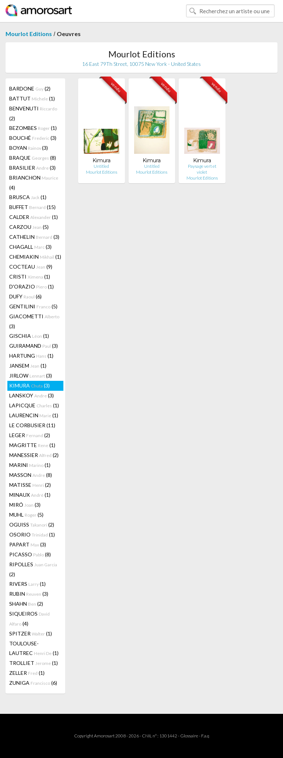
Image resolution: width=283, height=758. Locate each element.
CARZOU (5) (29, 227)
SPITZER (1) (30, 633)
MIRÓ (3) (25, 505)
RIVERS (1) (27, 584)
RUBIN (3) (28, 594)
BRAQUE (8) (32, 158)
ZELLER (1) (27, 673)
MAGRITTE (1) (32, 445)
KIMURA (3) (29, 385)
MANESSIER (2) (34, 455)
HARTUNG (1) (31, 356)
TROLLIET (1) (33, 663)
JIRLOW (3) (30, 375)
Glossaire (189, 735)
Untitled (101, 166)
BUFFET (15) (32, 207)
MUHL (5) (26, 514)
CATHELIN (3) (34, 237)
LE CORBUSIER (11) (32, 425)
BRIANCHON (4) (33, 182)
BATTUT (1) (32, 98)
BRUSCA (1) (27, 197)
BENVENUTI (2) (33, 113)
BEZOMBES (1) (33, 128)
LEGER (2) (29, 435)
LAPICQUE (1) (34, 405)
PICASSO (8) (30, 554)
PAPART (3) (27, 544)
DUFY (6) (25, 296)
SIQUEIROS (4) (29, 618)
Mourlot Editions (29, 33)
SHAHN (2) (26, 604)
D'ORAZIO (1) (31, 286)
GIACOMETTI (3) (34, 321)
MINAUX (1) (29, 495)
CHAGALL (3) (30, 247)
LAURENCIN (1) (33, 415)
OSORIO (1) (32, 534)
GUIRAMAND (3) (33, 346)
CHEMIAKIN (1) (35, 257)
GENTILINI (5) (33, 306)
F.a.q (205, 735)
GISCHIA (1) (29, 336)
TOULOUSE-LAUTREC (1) (34, 648)
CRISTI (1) (29, 276)
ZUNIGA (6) (33, 683)
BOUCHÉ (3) (32, 138)
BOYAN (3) (28, 148)
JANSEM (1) (27, 365)
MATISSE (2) (30, 485)
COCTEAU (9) (30, 266)
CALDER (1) (33, 217)
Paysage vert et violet (202, 169)
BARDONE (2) (29, 88)
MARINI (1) (29, 465)
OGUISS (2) (31, 524)
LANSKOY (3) (31, 395)
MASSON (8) (30, 475)
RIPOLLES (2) (33, 569)
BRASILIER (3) (32, 167)
